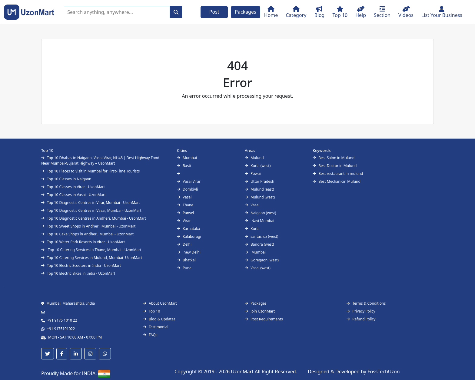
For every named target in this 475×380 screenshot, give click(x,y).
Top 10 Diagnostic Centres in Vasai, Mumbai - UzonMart (91, 210)
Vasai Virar (189, 181)
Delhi (184, 244)
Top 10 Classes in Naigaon (66, 179)
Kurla (252, 228)
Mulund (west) (260, 197)
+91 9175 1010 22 (62, 320)
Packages (245, 11)
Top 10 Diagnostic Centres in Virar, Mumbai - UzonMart (90, 202)
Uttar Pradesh (259, 181)
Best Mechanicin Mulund (336, 181)
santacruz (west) (261, 236)
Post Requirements (264, 319)
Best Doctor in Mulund (335, 165)
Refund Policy (361, 319)
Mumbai (187, 157)
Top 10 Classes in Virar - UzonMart (73, 186)
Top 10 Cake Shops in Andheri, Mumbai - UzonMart (87, 234)
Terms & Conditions (366, 303)
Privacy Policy (361, 311)
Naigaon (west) (260, 212)
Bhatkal (186, 260)
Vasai (184, 197)
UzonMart (243, 371)
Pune (184, 267)
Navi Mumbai (259, 220)
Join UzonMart (260, 311)
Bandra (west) (259, 244)
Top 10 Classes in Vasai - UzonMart (73, 194)
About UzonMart (160, 303)
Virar (184, 220)
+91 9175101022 (61, 328)
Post (214, 11)
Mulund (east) (259, 189)
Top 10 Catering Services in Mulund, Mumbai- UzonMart (91, 257)
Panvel (185, 212)
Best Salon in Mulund (333, 157)
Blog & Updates (159, 319)
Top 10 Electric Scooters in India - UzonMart (81, 265)
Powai (253, 173)
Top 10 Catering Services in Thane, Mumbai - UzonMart (91, 249)
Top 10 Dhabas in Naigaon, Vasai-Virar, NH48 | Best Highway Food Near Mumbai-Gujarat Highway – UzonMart (100, 160)
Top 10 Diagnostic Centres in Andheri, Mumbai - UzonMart (93, 218)
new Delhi (189, 252)
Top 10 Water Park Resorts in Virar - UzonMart (83, 241)
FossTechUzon (383, 371)
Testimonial (155, 326)
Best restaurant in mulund (338, 173)
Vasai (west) (258, 267)
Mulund (254, 157)
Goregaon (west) (262, 260)
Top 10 (151, 311)
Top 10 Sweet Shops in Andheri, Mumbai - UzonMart (88, 226)
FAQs (150, 334)
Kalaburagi (189, 236)
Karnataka (188, 228)
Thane (185, 205)
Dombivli (187, 189)
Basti (184, 165)
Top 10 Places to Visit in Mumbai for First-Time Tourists (90, 171)
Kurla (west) (258, 165)
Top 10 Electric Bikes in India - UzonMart (78, 273)
